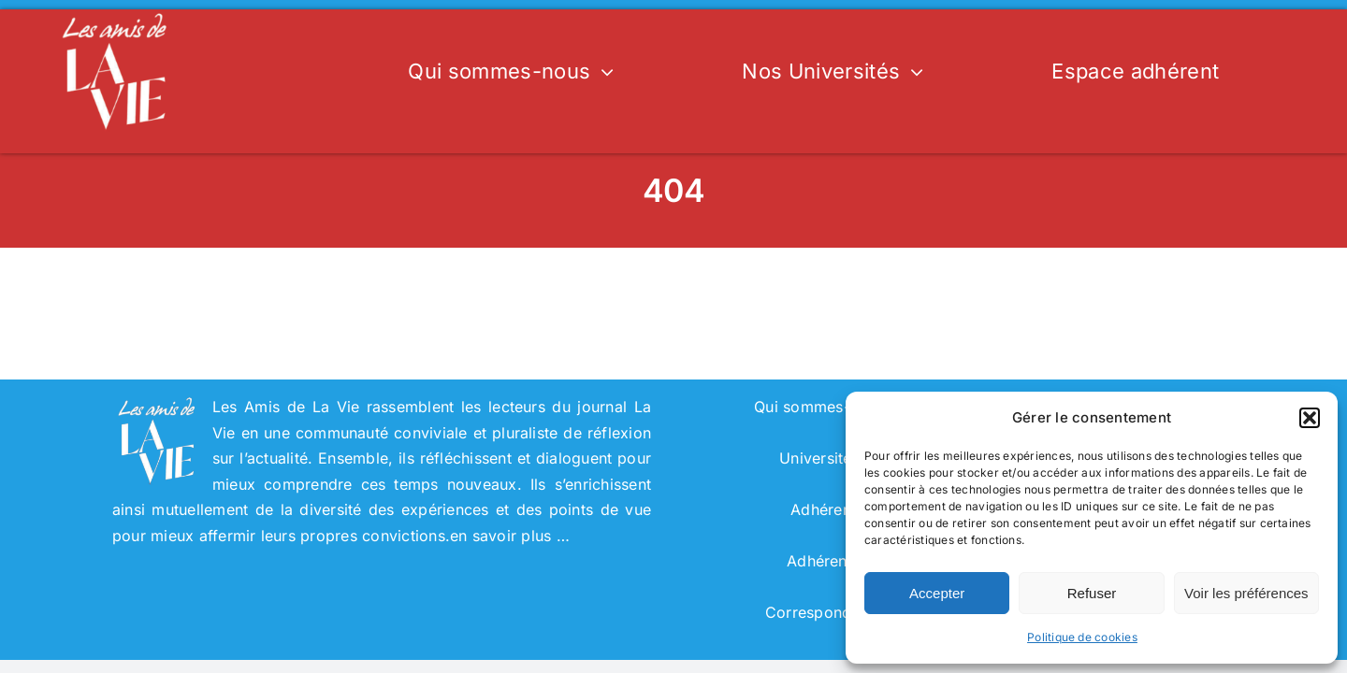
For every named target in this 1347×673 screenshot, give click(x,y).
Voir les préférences (1246, 593)
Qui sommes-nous (819, 406)
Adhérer (819, 509)
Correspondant (819, 612)
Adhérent (819, 560)
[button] (1309, 417)
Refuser (1092, 593)
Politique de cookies (1082, 637)
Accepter (936, 593)
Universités (819, 458)
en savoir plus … (510, 535)
